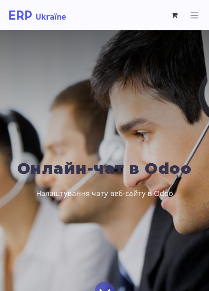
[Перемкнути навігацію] (194, 15)
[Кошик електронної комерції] (175, 15)
